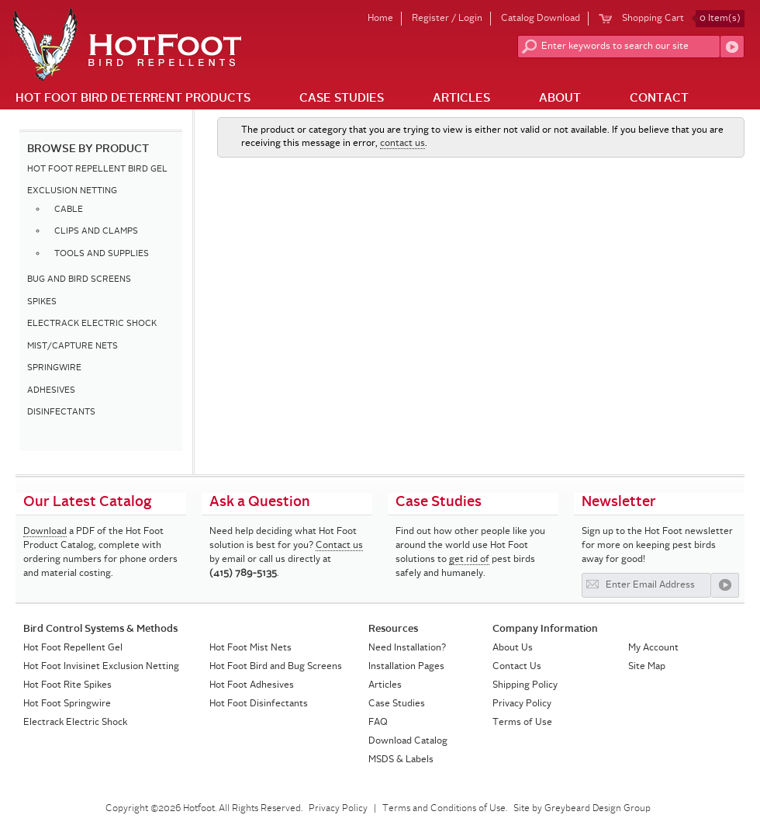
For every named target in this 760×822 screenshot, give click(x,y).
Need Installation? (407, 648)
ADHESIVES (51, 391)
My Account (653, 648)
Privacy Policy (521, 704)
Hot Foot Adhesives (251, 685)
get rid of (469, 559)
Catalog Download (540, 18)
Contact (659, 99)
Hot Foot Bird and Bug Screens (275, 666)
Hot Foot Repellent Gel (73, 648)
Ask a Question (259, 502)
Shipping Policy (525, 685)
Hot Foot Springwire (67, 704)
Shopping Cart (683, 18)
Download (45, 531)
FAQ (378, 722)
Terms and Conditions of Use (444, 808)
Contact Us (516, 666)
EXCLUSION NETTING (72, 191)
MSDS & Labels (401, 760)
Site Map (646, 666)
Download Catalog (407, 741)
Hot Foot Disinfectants (258, 704)
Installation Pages (406, 666)
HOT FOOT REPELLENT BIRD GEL (97, 169)
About (560, 99)
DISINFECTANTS (61, 412)
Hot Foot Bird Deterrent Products (133, 99)
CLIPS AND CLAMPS (96, 231)
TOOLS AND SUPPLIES (101, 254)
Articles (461, 99)
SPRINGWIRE (54, 368)
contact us (402, 143)
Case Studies (341, 99)
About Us (512, 648)
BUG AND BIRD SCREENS (79, 280)
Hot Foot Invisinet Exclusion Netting (101, 666)
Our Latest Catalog (87, 502)
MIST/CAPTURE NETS (72, 346)
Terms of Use (522, 722)
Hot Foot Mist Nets (250, 648)
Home (380, 18)
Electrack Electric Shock (75, 722)
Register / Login (447, 18)
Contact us (339, 545)
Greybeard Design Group (597, 808)
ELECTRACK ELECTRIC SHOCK (92, 324)
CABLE (68, 210)
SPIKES (42, 302)
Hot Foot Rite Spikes (67, 685)
